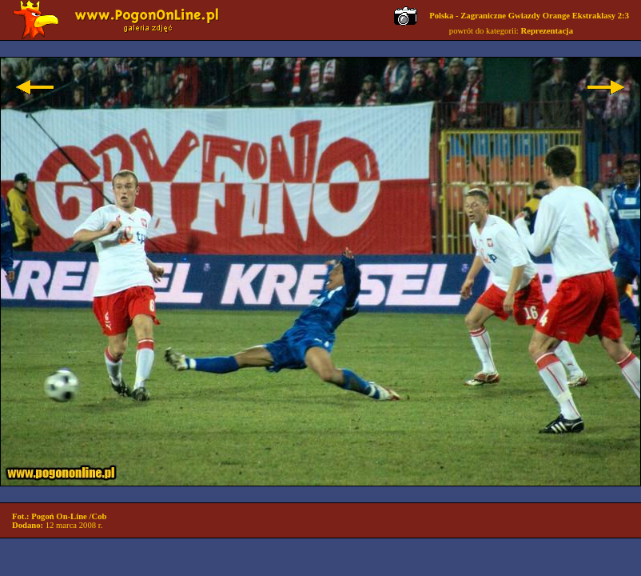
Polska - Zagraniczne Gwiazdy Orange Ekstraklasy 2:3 (529, 15)
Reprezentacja (547, 30)
